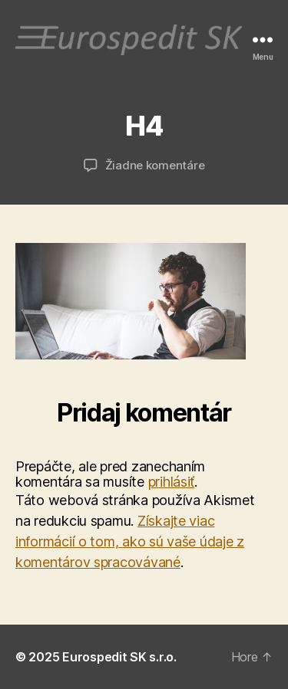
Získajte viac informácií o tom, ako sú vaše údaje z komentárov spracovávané (129, 541)
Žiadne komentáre (155, 165)
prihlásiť (171, 482)
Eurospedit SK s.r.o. (119, 656)
